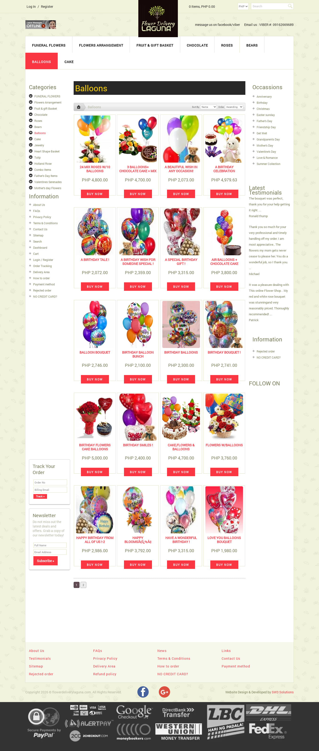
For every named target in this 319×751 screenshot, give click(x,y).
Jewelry (39, 145)
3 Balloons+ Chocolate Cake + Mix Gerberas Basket (137, 171)
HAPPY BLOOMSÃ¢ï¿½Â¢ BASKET (138, 541)
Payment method (44, 284)
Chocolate (197, 45)
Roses (227, 45)
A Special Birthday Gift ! (181, 261)
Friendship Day (266, 127)
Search (37, 241)
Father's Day (264, 121)
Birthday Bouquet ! (224, 352)
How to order (41, 278)
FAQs (36, 211)
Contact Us (40, 229)
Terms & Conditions (45, 223)
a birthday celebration (224, 169)
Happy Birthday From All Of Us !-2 (94, 539)
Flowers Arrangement (101, 45)
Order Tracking (42, 266)
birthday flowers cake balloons (95, 447)
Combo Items (42, 170)
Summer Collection (268, 164)
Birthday (262, 102)
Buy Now (95, 194)
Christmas (263, 109)
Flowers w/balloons (224, 445)
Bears (252, 45)
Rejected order (42, 290)
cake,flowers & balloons (181, 447)
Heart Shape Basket (47, 151)
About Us (39, 205)
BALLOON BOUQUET (95, 352)
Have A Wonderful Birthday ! (181, 539)
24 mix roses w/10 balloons (95, 169)
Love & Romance (267, 158)
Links (226, 650)
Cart (36, 254)
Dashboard (40, 247)
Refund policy (104, 674)
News (162, 650)
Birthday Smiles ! (138, 445)
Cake (69, 62)
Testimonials (40, 658)
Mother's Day (265, 145)
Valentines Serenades (48, 182)
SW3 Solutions (283, 692)
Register (47, 6)
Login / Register (43, 260)
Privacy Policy (42, 217)
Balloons (41, 62)
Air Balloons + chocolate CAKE (224, 261)
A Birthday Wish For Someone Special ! (138, 261)
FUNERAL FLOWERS (49, 45)
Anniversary (264, 96)
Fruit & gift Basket (154, 45)
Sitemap (38, 235)
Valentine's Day (266, 151)
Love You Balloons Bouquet (224, 539)
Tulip (37, 157)
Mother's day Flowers (47, 188)
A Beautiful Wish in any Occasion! (181, 169)
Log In (31, 6)
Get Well (262, 133)
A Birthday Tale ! (95, 259)
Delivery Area (41, 272)
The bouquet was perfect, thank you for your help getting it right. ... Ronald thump (269, 207)
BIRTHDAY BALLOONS (181, 352)
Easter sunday (266, 115)
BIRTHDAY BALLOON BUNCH (138, 354)
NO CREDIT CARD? (45, 296)
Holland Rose (43, 163)
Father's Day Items (45, 176)
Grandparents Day (268, 139)
